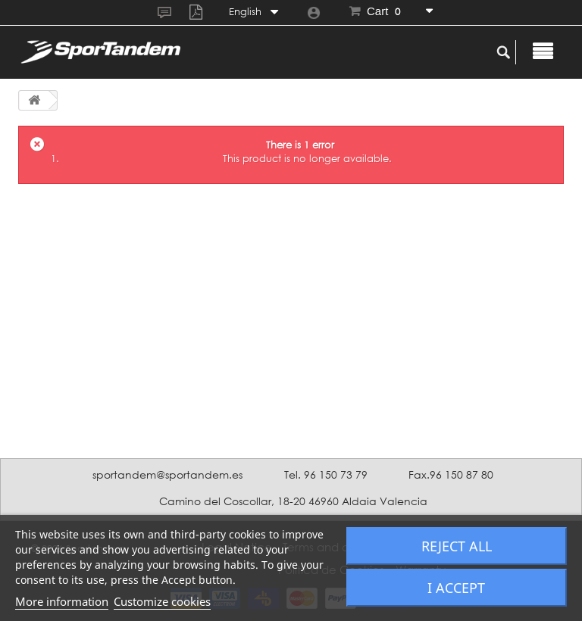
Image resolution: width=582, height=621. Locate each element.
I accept (456, 588)
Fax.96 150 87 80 (450, 474)
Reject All (456, 546)
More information (61, 601)
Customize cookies (162, 601)
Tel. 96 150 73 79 (326, 474)
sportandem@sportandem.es (167, 474)
